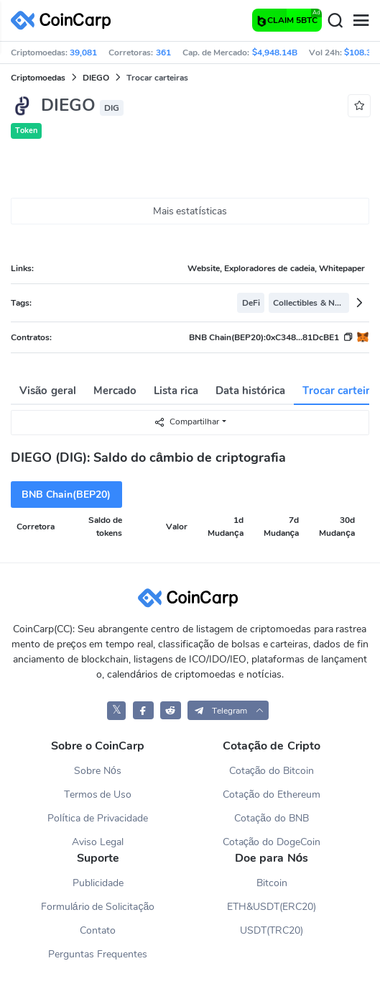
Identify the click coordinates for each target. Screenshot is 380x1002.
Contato (98, 930)
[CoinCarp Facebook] (143, 710)
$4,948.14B (274, 52)
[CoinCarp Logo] (65, 20)
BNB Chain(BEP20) (66, 494)
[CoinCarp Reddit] (170, 710)
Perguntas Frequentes (97, 954)
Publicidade (98, 883)
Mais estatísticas (190, 211)
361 (163, 52)
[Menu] (360, 21)
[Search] (334, 21)
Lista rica (176, 390)
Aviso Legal (98, 842)
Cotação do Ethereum (271, 794)
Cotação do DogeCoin (272, 842)
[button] (228, 710)
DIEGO (96, 77)
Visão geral (47, 390)
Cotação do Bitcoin (272, 771)
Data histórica (250, 390)
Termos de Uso (98, 794)
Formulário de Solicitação (97, 907)
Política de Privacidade (97, 818)
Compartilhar (186, 422)
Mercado (114, 390)
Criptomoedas (38, 77)
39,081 (83, 52)
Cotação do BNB (271, 818)
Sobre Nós (97, 771)
